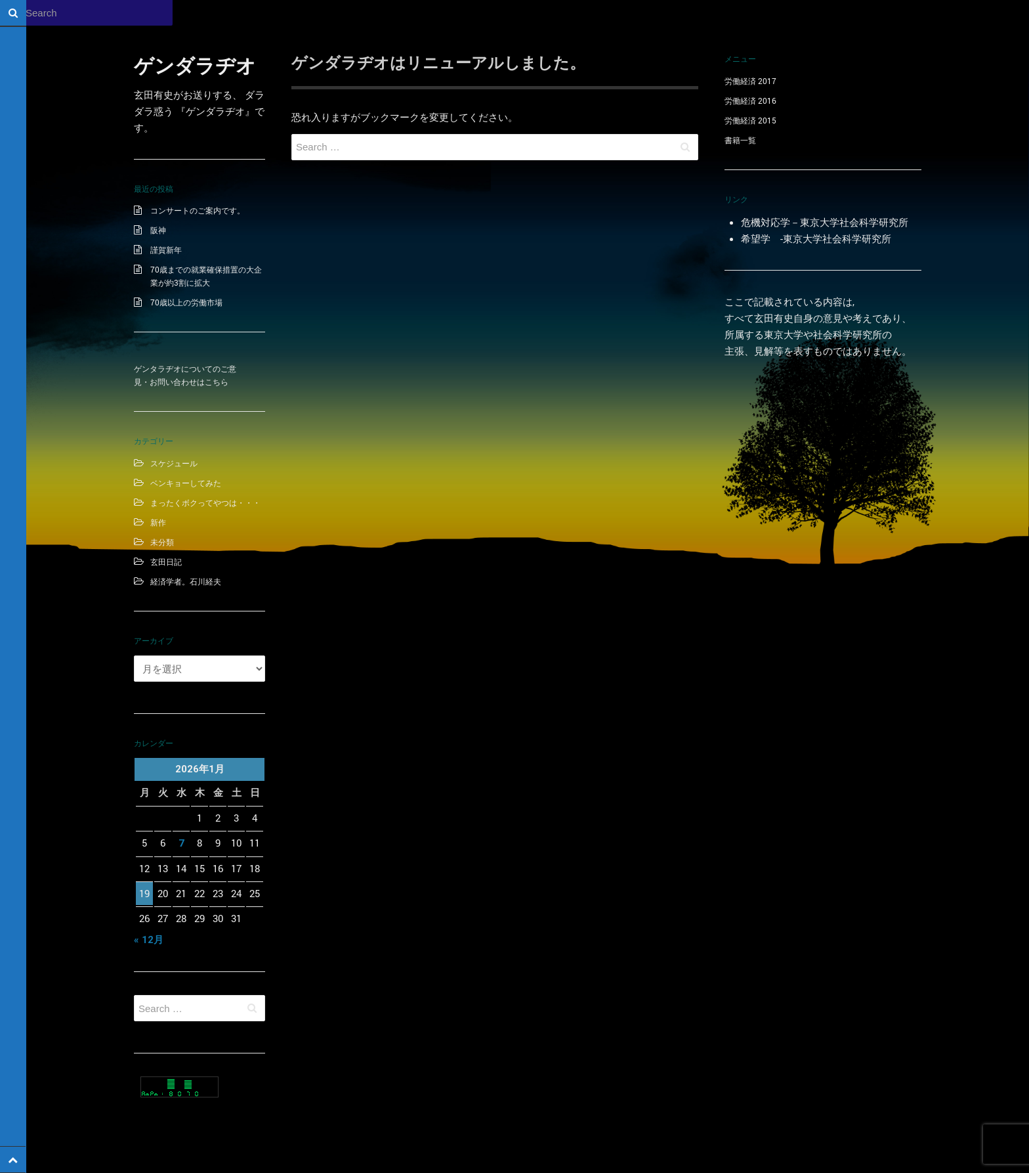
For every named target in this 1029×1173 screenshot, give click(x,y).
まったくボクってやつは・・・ (205, 502)
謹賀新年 (166, 249)
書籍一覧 (740, 140)
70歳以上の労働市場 (186, 302)
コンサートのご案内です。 (197, 210)
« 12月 (148, 940)
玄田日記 (166, 561)
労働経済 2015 (750, 120)
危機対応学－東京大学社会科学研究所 (824, 222)
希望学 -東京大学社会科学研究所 (816, 238)
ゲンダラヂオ (195, 65)
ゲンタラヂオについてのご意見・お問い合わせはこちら (185, 375)
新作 (158, 522)
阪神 (158, 230)
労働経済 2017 (750, 81)
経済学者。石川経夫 (185, 581)
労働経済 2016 (750, 100)
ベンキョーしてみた (185, 482)
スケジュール (174, 463)
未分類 (162, 542)
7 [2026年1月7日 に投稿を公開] (181, 843)
